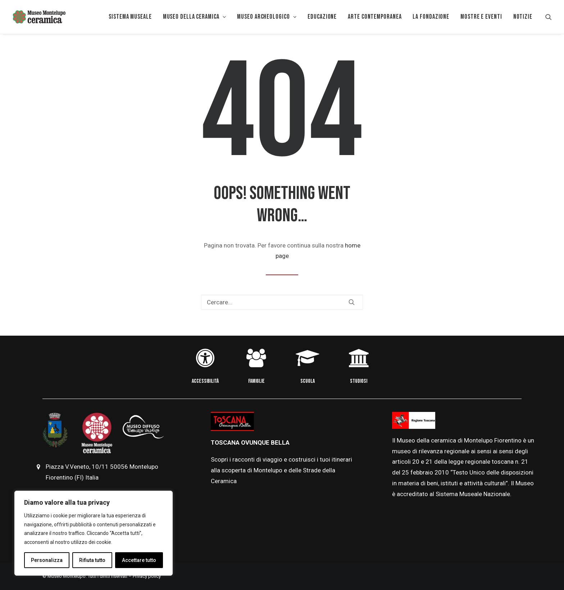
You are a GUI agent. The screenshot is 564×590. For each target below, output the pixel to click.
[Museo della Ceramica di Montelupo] (38, 17)
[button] (548, 17)
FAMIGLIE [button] (256, 381)
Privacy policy (147, 576)
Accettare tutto (139, 560)
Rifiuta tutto (92, 560)
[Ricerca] (282, 302)
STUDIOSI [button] (358, 381)
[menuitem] (130, 17)
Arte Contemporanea (374, 17)
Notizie (522, 17)
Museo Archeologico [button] (266, 17)
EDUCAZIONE (322, 17)
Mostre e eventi (481, 17)
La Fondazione (431, 17)
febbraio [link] (422, 472)
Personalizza (47, 560)
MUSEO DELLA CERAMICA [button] (194, 17)
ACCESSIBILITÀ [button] (205, 381)
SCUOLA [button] (307, 381)
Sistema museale (130, 17)
